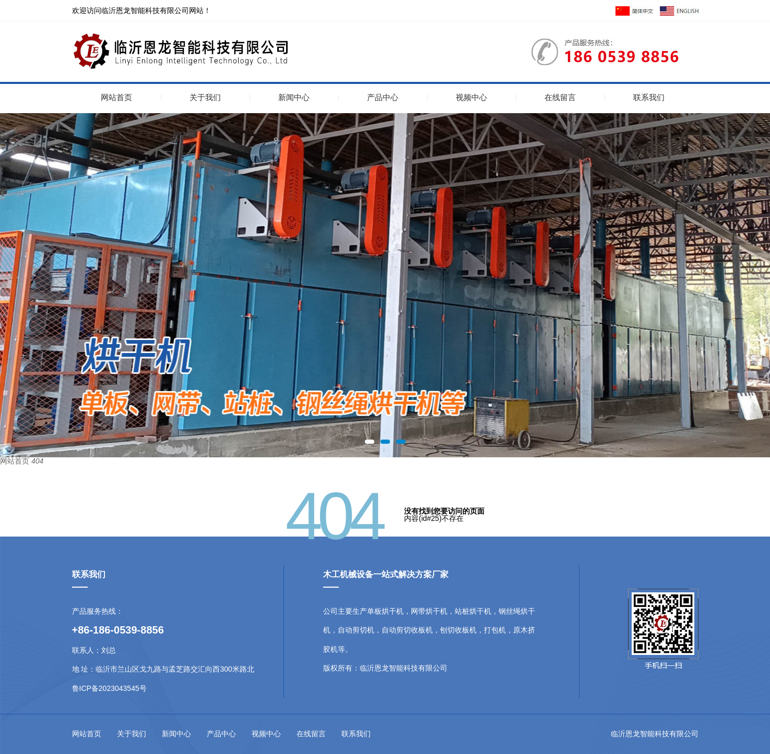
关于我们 (205, 97)
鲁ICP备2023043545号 (109, 688)
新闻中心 (294, 97)
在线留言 (560, 97)
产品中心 (382, 97)
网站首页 (116, 97)
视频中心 (471, 97)
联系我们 (649, 97)
